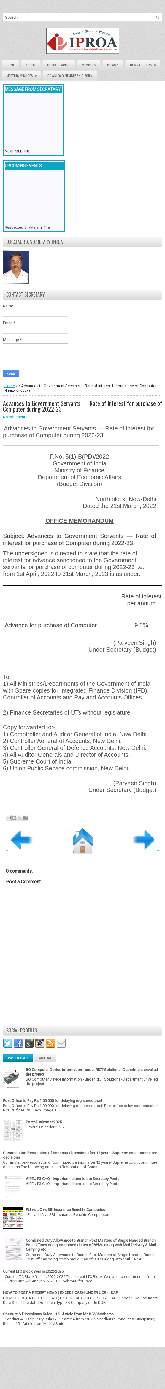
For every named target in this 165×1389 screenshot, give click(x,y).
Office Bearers (59, 64)
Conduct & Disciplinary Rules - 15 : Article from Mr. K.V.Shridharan (58, 1314)
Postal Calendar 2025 (44, 1122)
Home (11, 64)
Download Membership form (70, 75)
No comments (15, 417)
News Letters (145, 63)
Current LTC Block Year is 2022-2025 (33, 1271)
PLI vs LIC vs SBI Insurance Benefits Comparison (66, 1209)
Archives (45, 1057)
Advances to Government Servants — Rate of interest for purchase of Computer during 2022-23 (82, 406)
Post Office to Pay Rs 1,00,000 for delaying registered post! (53, 1100)
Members (89, 64)
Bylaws (113, 64)
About (31, 64)
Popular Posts (18, 1057)
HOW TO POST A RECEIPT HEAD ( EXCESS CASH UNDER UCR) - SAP (60, 1292)
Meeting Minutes (24, 74)
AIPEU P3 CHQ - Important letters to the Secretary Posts (72, 1178)
